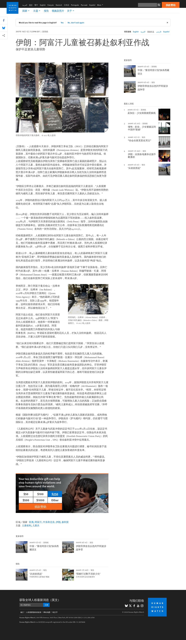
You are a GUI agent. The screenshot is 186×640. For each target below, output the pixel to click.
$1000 (40, 500)
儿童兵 (35, 525)
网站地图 (46, 612)
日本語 (66, 5)
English (43, 5)
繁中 (36, 5)
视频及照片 (58, 10)
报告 (46, 10)
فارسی (158, 31)
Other (55, 500)
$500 (26, 500)
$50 (25, 494)
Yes (62, 22)
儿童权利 (26, 525)
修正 (22, 612)
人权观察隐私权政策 (33, 612)
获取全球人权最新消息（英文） (40, 600)
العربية (24, 5)
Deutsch (59, 5)
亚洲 (31, 522)
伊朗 (58, 522)
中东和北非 (49, 522)
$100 (40, 494)
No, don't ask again (76, 22)
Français (51, 5)
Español (92, 5)
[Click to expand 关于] (71, 11)
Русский (84, 5)
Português (75, 5)
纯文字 (55, 612)
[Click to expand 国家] (26, 11)
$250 (55, 494)
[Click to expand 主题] (37, 11)
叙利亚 (65, 522)
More (100, 5)
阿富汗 (38, 522)
